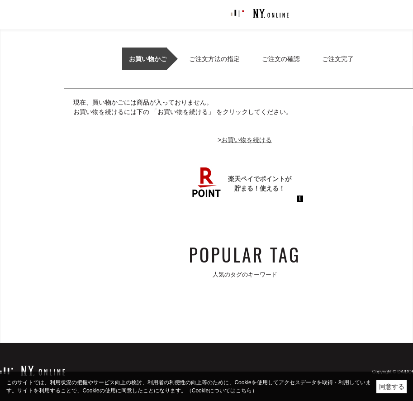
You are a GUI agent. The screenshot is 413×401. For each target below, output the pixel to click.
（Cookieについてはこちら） (221, 390)
